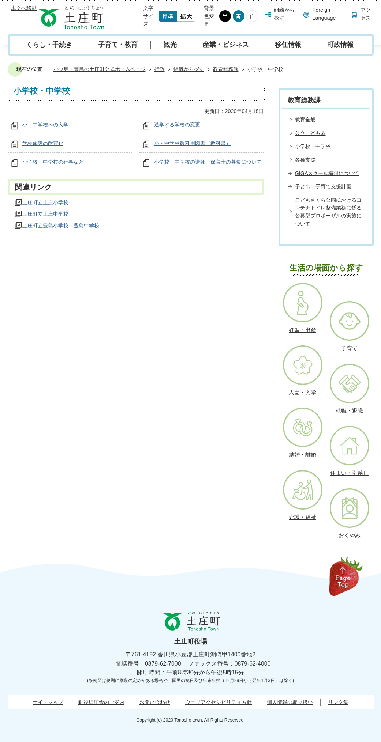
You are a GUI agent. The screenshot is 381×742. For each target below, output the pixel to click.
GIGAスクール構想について (327, 173)
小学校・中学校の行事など (53, 162)
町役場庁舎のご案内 (101, 702)
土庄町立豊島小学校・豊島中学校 (60, 225)
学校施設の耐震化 (42, 143)
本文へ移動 (24, 8)
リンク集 (338, 702)
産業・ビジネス (226, 44)
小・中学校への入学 (45, 125)
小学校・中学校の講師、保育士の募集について (208, 162)
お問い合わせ (154, 702)
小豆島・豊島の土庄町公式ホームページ (99, 69)
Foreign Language (324, 14)
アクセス (366, 14)
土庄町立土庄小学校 (45, 202)
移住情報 (288, 44)
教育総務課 (226, 69)
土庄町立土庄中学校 (45, 214)
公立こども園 (310, 133)
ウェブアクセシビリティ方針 (218, 702)
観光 (170, 44)
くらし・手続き (49, 44)
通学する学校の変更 (177, 125)
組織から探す (284, 14)
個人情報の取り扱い (290, 702)
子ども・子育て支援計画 (323, 186)
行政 (159, 69)
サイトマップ (48, 702)
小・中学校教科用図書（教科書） (192, 143)
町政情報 (340, 44)
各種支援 (305, 160)
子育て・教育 (118, 44)
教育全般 (305, 119)
